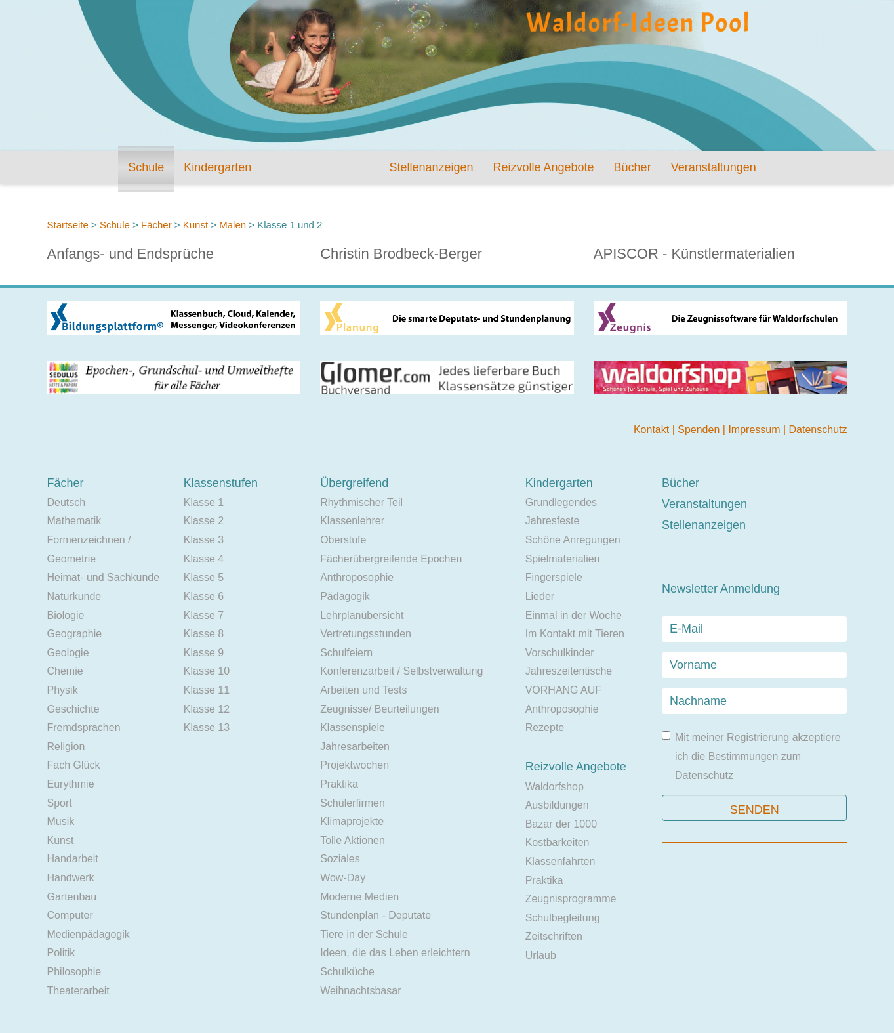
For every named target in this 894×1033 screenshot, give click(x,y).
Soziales (339, 858)
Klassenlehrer (352, 520)
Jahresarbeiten (355, 746)
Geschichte (73, 709)
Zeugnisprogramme (571, 898)
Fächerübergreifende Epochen (391, 558)
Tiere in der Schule (364, 934)
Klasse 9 (204, 652)
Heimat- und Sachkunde (103, 577)
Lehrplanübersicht (361, 615)
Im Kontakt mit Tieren (574, 633)
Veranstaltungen (713, 167)
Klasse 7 (204, 615)
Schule (146, 167)
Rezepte (545, 727)
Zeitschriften (553, 936)
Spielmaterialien (562, 558)
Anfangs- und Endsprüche (130, 253)
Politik (61, 952)
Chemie (65, 671)
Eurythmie (70, 784)
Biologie (66, 615)
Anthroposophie (357, 577)
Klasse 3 (204, 539)
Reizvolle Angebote (543, 167)
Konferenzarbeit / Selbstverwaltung (401, 671)
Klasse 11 (207, 690)
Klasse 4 (204, 558)
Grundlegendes (561, 502)
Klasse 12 (207, 709)
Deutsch (66, 502)
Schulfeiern (346, 652)
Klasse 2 (204, 520)
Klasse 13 (207, 727)
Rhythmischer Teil (361, 502)
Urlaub (540, 955)
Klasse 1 (204, 502)
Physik (62, 690)
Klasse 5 (204, 577)
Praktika (339, 784)
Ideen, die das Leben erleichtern (395, 952)
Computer (70, 915)
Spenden (700, 429)
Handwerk (70, 877)
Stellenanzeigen (431, 167)
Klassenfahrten (560, 861)
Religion (66, 746)
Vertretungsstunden (365, 633)
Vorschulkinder (559, 652)
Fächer (156, 224)
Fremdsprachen (84, 727)
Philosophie (74, 971)
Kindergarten (217, 167)
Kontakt (653, 429)
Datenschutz (818, 429)
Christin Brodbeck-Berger (401, 253)
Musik (61, 821)
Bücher (632, 167)
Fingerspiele (553, 577)
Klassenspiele (352, 727)
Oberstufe (343, 539)
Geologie (68, 652)
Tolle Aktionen (352, 840)
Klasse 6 (204, 596)
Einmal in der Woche (573, 615)
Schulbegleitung (562, 917)
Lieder (539, 596)
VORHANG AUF (563, 690)
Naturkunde (74, 596)
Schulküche (347, 971)
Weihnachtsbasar (360, 990)
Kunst (195, 224)
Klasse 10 (207, 671)
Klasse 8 (204, 633)
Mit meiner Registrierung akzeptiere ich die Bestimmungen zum (751, 755)
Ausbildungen (557, 805)
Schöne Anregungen (572, 539)
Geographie (74, 633)
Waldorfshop (554, 786)
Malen (232, 224)
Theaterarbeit (78, 990)
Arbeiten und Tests (363, 690)
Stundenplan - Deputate (375, 915)
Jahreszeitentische (569, 671)
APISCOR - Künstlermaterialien (694, 253)
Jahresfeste (552, 520)
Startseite (68, 224)
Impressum (755, 429)
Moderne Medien (359, 896)
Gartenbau (72, 896)
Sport (59, 803)
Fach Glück (73, 764)
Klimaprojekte (352, 821)
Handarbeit (72, 858)
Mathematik (74, 520)
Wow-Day (342, 877)
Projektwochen (354, 764)
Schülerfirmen (352, 803)
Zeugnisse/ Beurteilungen (379, 709)
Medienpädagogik (88, 934)
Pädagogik (345, 596)
